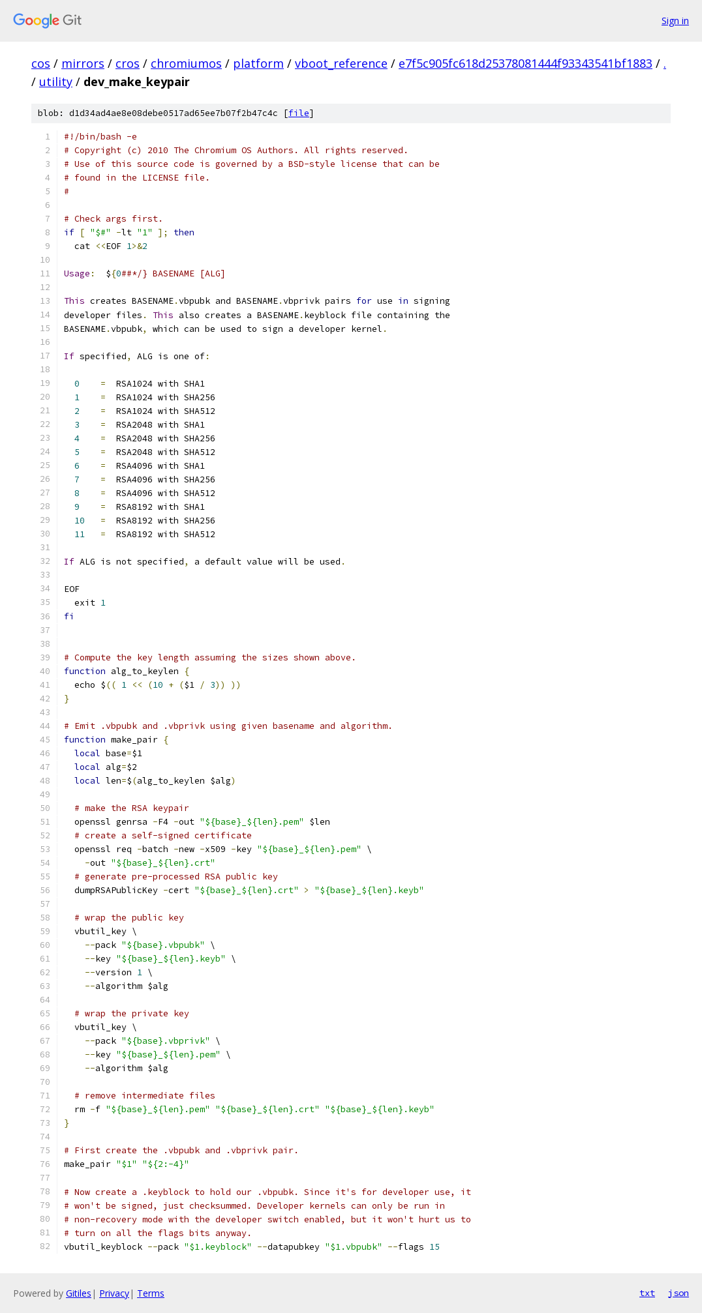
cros (127, 63)
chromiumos (186, 63)
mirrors (82, 63)
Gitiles (78, 1293)
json (678, 1293)
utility (55, 81)
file (298, 113)
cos (40, 63)
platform (258, 63)
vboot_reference (341, 63)
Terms (150, 1293)
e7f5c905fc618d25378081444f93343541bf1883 (525, 63)
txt (647, 1293)
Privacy (114, 1293)
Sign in (675, 20)
